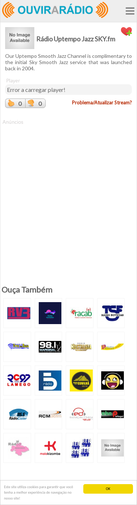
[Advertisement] (68, 194)
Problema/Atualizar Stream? (102, 102)
